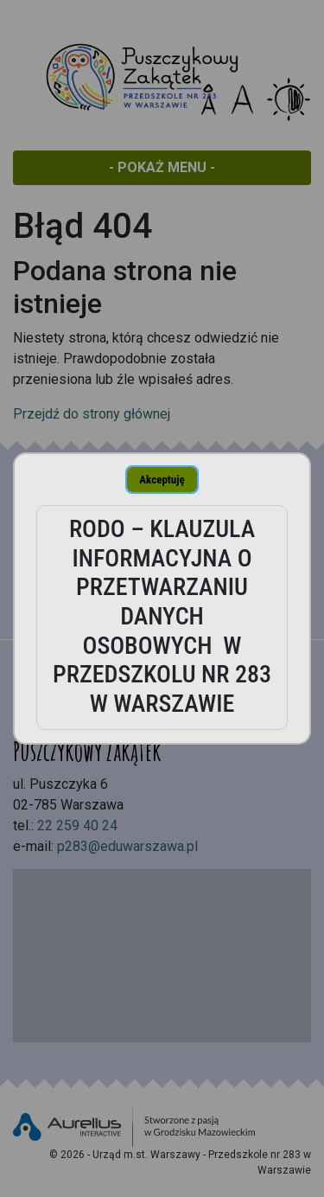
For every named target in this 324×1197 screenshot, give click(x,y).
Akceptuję (161, 479)
